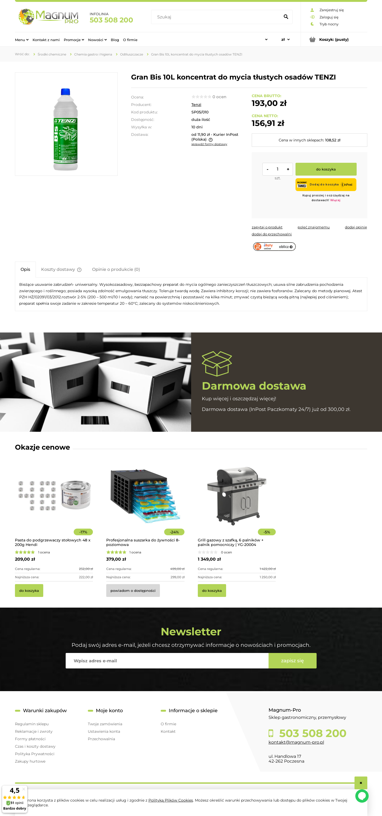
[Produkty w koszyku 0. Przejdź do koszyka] (334, 39)
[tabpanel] (191, 294)
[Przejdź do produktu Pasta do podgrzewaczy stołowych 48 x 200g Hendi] (54, 503)
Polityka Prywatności (34, 753)
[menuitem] (22, 39)
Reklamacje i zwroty (34, 731)
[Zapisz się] (293, 660)
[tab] (25, 269)
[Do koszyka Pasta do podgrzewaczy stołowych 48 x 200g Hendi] (29, 590)
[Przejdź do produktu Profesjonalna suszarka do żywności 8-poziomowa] (145, 503)
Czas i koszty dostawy (35, 746)
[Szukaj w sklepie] (216, 17)
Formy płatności (30, 738)
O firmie (168, 724)
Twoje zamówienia (105, 724)
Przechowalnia (101, 738)
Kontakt (168, 731)
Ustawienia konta (104, 731)
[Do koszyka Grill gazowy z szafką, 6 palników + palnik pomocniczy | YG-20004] (212, 590)
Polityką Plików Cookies (170, 800)
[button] (267, 227)
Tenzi (196, 104)
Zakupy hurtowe (30, 761)
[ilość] (277, 169)
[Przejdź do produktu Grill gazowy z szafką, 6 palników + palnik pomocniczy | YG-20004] (237, 503)
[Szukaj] (286, 17)
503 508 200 (111, 20)
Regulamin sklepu (32, 724)
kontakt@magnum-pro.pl (296, 742)
